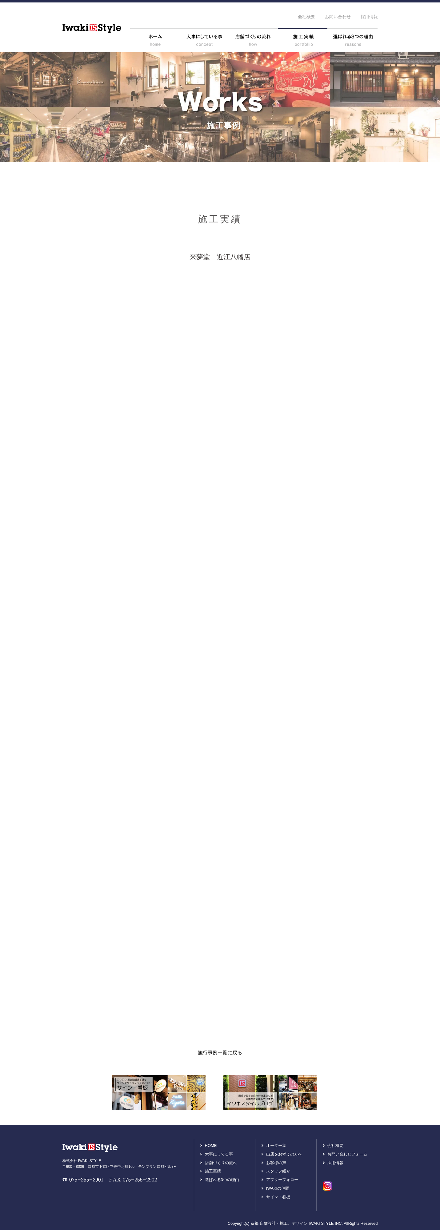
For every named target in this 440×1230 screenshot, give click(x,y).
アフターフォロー (282, 1179)
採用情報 (369, 16)
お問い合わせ (338, 16)
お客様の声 (276, 1162)
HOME (211, 1145)
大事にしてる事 (219, 1154)
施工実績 (213, 1171)
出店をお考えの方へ (284, 1154)
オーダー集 (276, 1145)
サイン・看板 (278, 1197)
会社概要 (306, 16)
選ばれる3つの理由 (222, 1179)
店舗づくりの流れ (221, 1162)
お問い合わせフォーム (347, 1154)
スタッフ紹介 (278, 1171)
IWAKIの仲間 (277, 1188)
